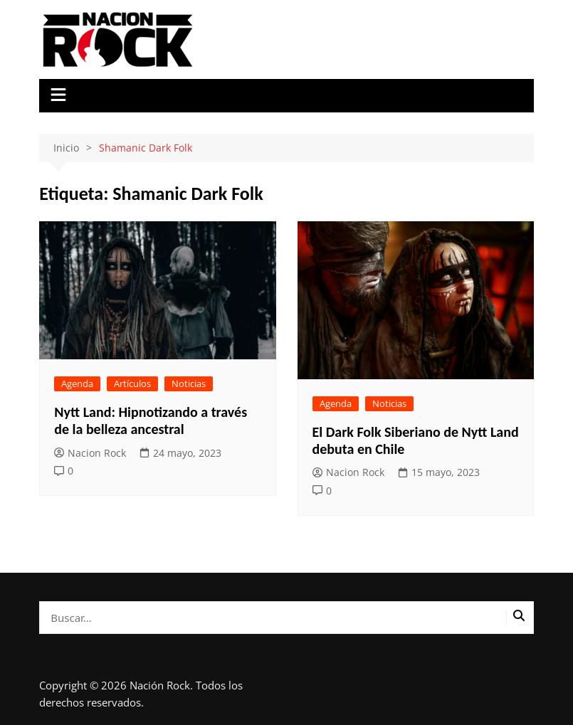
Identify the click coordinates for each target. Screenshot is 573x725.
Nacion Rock (90, 453)
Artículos (132, 383)
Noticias (189, 383)
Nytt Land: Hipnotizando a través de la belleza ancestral (150, 420)
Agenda (77, 383)
